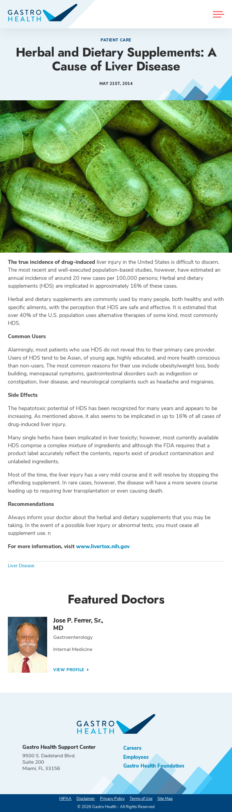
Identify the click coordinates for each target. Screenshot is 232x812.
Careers (132, 748)
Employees (136, 757)
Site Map (165, 798)
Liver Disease (21, 566)
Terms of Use (141, 798)
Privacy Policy (112, 798)
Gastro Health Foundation (153, 766)
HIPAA (65, 798)
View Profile (69, 670)
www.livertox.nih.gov (103, 546)
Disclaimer (85, 798)
